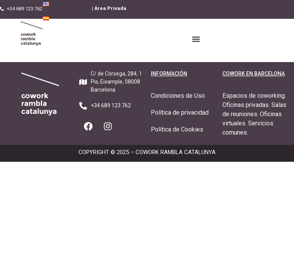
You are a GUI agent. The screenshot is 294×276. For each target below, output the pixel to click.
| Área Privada (109, 8)
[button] (195, 39)
